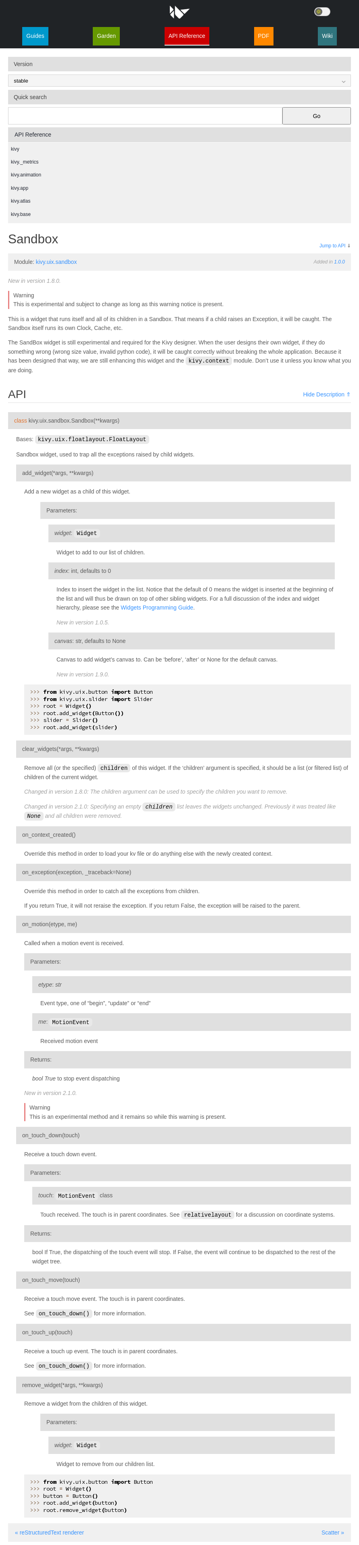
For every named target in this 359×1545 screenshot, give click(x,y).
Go (317, 116)
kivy (15, 149)
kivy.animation (26, 175)
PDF (263, 36)
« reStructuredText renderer (49, 1527)
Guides (35, 36)
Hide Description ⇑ (327, 394)
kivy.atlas (20, 201)
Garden (106, 36)
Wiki (327, 36)
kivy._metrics (24, 162)
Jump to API (332, 246)
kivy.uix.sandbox (56, 262)
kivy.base (21, 214)
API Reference (187, 36)
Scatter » (332, 1527)
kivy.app (19, 188)
